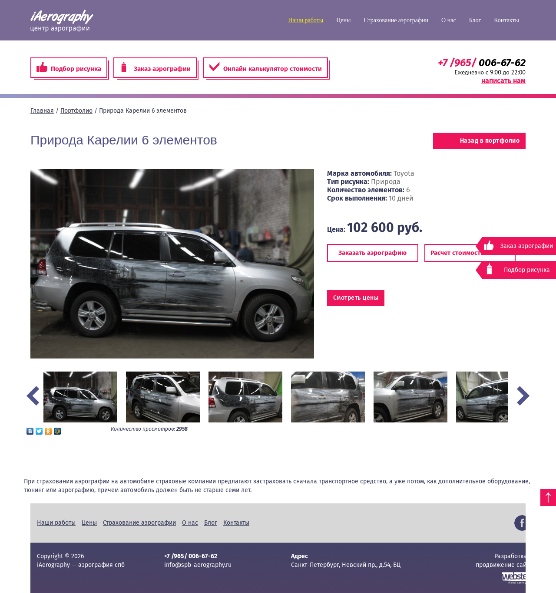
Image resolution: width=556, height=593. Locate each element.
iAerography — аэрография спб (61, 21)
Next (523, 395)
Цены (343, 20)
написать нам (503, 81)
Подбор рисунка (68, 67)
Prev (33, 395)
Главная (42, 110)
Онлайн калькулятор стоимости (265, 67)
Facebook (522, 523)
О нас (448, 20)
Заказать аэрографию (372, 253)
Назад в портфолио (479, 140)
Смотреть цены (356, 298)
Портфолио (76, 110)
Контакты (506, 20)
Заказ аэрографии (155, 67)
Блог (475, 20)
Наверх (548, 497)
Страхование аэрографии (396, 20)
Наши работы (305, 20)
